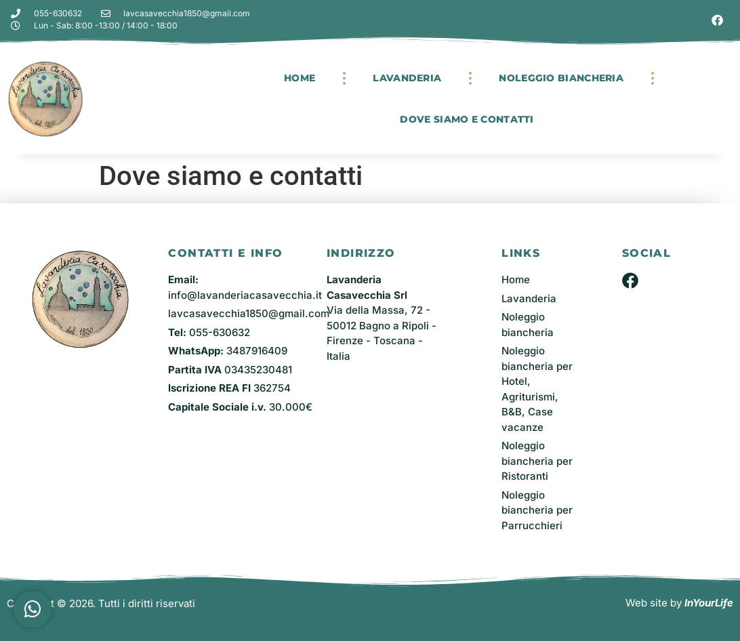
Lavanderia (407, 78)
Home (299, 78)
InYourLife (708, 602)
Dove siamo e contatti (466, 119)
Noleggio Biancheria (561, 78)
